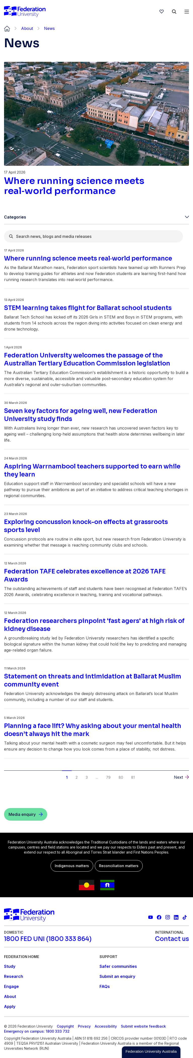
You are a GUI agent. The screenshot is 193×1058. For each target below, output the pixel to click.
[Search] (174, 11)
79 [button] (108, 777)
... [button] (97, 777)
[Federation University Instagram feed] (167, 917)
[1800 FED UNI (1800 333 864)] (47, 939)
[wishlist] (161, 11)
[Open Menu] (186, 11)
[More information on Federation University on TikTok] (184, 917)
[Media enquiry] (25, 814)
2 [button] (77, 777)
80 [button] (121, 777)
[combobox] (93, 236)
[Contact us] (172, 939)
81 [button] (133, 777)
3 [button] (87, 777)
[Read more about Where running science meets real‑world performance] (96, 186)
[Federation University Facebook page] (159, 917)
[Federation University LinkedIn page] (176, 917)
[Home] (24, 11)
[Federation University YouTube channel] (150, 917)
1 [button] (67, 777)
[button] (181, 777)
